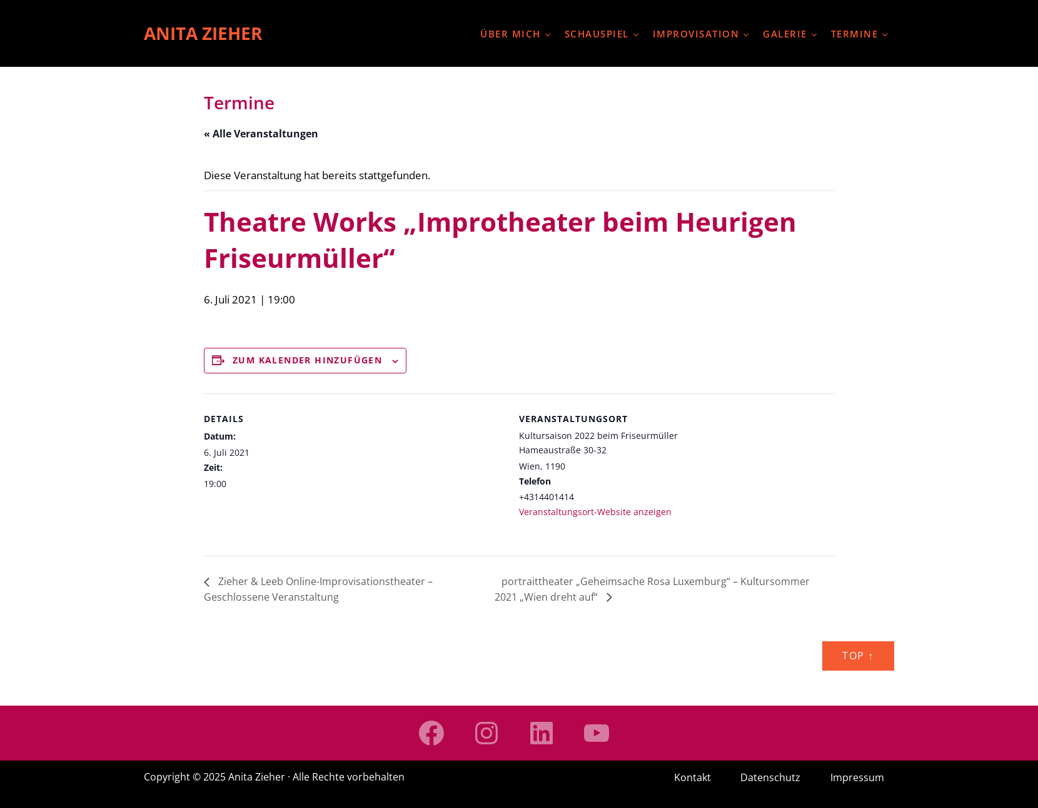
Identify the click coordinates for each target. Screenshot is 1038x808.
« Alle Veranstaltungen (261, 133)
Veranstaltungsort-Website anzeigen (595, 512)
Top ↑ (858, 656)
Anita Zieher (203, 33)
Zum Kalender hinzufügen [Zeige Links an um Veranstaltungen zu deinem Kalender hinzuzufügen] (307, 360)
